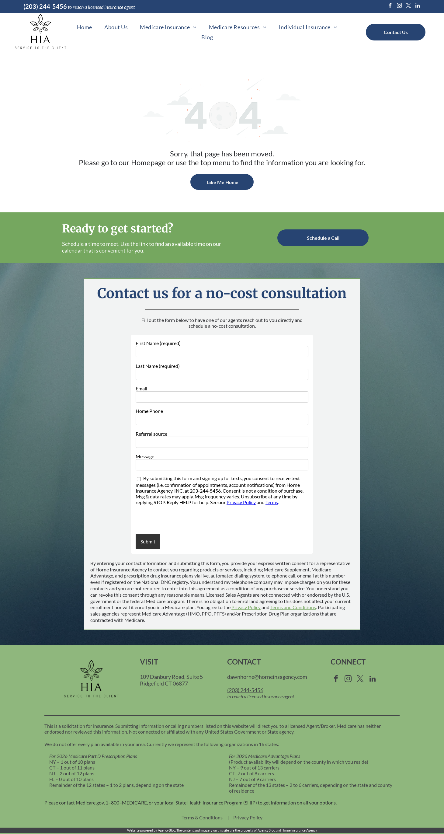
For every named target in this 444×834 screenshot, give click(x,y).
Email (141, 388)
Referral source (151, 434)
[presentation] (171, 519)
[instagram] (399, 6)
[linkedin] (417, 6)
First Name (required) (158, 343)
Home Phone (149, 411)
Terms (271, 502)
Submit (147, 541)
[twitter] (408, 6)
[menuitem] (84, 27)
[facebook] (390, 6)
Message (145, 456)
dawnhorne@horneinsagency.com (267, 676)
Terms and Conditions (293, 607)
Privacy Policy (241, 502)
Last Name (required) (158, 366)
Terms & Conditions (202, 817)
